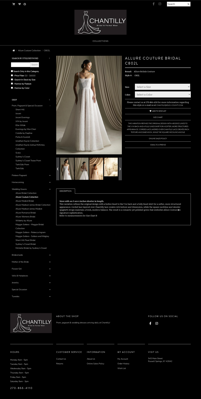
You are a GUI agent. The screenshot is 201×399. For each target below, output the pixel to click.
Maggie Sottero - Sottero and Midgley (32, 236)
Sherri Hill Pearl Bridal (25, 240)
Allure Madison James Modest (29, 208)
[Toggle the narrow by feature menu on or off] (12, 83)
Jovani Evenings (23, 117)
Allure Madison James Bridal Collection (33, 205)
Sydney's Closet (23, 156)
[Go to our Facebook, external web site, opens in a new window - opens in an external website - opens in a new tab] (153, 4)
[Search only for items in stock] (12, 79)
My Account (122, 359)
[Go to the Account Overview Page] (24, 4)
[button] (100, 41)
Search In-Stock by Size (25, 79)
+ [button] (49, 175)
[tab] (31, 137)
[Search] (178, 4)
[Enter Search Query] (20, 64)
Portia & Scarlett (23, 137)
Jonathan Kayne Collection (27, 141)
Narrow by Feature (23, 83)
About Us (91, 359)
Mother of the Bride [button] (20, 262)
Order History (123, 363)
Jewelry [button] (15, 282)
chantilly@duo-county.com (169, 105)
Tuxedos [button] (15, 296)
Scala (18, 152)
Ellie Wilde (20, 125)
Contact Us (61, 359)
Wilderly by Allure (24, 220)
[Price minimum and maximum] (31, 75)
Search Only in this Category (26, 71)
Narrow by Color (22, 88)
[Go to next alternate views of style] (120, 168)
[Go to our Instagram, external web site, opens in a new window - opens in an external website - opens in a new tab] (160, 4)
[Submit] (188, 4)
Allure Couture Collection (27, 197)
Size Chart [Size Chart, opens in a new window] (158, 117)
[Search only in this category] (12, 71)
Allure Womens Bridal (25, 216)
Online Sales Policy (95, 363)
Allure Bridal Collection (26, 193)
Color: (128, 94)
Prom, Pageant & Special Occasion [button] (27, 105)
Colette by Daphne (24, 133)
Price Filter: (19, 75)
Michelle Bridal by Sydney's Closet (31, 248)
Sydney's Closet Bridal (26, 244)
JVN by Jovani (22, 121)
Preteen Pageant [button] (19, 175)
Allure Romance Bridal (26, 212)
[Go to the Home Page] (14, 50)
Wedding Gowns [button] (19, 189)
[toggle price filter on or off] (12, 75)
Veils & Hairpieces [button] (20, 275)
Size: (127, 87)
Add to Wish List (158, 111)
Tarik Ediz (20, 168)
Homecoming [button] (18, 182)
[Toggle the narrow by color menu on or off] (12, 88)
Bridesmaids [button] (17, 255)
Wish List (121, 368)
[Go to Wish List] (19, 4)
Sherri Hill (20, 109)
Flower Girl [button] (17, 268)
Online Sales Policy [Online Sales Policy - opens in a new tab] (158, 138)
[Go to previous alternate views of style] (58, 168)
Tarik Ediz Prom (22, 164)
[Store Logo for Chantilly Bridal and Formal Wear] (100, 22)
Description (65, 191)
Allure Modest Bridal (25, 201)
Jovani (18, 113)
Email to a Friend (158, 145)
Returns (59, 363)
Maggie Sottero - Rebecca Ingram (31, 232)
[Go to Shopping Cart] (13, 4)
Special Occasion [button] (19, 289)
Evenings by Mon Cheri (26, 129)
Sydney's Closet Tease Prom (28, 160)
